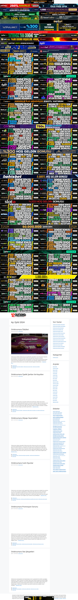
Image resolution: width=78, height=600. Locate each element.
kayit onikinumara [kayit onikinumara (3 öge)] (56, 419)
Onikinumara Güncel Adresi (17, 544)
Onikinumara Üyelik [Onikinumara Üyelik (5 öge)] (58, 465)
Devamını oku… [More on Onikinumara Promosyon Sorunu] (21, 540)
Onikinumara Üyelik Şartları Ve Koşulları (27, 374)
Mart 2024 (55, 390)
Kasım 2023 (55, 397)
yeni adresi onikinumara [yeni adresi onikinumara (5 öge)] (59, 469)
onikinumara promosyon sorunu (38, 544)
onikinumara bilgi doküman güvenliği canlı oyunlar (29, 499)
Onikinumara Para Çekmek (58, 343)
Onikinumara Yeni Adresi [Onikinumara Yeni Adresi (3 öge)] (57, 462)
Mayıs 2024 (55, 387)
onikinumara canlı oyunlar (42, 499)
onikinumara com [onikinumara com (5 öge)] (57, 431)
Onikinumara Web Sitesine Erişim (59, 341)
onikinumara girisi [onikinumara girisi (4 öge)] (57, 432)
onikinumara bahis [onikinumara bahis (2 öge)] (63, 421)
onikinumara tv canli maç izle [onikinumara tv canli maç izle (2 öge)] (61, 455)
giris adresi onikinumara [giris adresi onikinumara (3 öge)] (57, 413)
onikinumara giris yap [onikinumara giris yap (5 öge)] (58, 434)
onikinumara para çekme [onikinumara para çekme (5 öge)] (59, 452)
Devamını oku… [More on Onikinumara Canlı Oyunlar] (44, 495)
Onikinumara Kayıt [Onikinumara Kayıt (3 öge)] (56, 445)
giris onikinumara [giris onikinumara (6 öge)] (58, 417)
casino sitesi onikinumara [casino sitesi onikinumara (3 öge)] (57, 412)
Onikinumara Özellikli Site (58, 329)
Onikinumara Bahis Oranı (58, 331)
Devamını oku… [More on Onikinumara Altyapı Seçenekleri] (14, 451)
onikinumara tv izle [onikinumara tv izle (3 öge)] (56, 456)
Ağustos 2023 (55, 402)
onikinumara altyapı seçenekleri (24, 455)
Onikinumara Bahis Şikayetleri (59, 324)
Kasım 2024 (55, 376)
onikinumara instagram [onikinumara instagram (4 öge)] (58, 444)
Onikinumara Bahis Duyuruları (59, 333)
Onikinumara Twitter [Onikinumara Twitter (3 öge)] (56, 457)
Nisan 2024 (55, 388)
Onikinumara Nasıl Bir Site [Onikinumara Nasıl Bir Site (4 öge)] (59, 448)
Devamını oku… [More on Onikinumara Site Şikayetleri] (19, 585)
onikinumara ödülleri (36, 366)
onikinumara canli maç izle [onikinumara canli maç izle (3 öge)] (57, 423)
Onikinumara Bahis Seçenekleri (59, 326)
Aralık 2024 (55, 375)
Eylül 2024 (55, 380)
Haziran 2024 (55, 385)
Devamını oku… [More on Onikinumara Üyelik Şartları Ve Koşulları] (36, 406)
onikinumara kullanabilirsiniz (34, 455)
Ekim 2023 (55, 398)
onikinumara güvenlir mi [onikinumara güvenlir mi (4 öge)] (58, 443)
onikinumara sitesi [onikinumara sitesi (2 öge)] (55, 455)
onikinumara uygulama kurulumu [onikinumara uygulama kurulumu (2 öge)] (57, 459)
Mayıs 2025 (55, 370)
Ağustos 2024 (55, 381)
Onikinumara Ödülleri (20, 329)
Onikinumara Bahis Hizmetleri (59, 346)
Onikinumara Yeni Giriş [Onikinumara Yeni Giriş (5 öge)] (59, 463)
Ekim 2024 (55, 378)
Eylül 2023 (55, 400)
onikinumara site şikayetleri (17, 588)
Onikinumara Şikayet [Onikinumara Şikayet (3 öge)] (56, 466)
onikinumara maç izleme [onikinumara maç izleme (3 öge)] (57, 447)
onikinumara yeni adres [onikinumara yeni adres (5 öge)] (59, 460)
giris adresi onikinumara (16, 499)
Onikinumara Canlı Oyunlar (22, 463)
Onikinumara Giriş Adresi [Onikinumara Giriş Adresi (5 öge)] (59, 437)
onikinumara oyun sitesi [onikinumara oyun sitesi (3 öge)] (57, 449)
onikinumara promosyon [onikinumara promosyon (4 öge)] (58, 454)
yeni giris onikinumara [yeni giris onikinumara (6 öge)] (59, 471)
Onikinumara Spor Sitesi (57, 344)
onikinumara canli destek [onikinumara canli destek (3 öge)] (57, 422)
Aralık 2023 (55, 395)
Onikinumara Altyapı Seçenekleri (24, 418)
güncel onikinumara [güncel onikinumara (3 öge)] (56, 418)
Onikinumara (14, 365)
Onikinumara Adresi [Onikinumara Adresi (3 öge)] (56, 421)
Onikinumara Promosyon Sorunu (24, 506)
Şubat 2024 (55, 392)
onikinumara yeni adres (35, 588)
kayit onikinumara (15, 455)
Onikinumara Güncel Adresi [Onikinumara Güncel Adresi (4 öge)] (59, 441)
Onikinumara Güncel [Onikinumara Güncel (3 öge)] (56, 438)
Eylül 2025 (55, 366)
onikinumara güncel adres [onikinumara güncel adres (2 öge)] (56, 440)
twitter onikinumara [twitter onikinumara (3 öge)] (56, 468)
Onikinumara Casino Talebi (58, 334)
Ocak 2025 (55, 373)
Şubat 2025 (55, 371)
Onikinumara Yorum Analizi (58, 339)
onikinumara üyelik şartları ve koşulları (29, 410)
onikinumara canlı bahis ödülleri (17, 366)
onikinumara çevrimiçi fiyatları (17, 410)
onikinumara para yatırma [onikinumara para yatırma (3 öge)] (57, 451)
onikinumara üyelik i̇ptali (26, 588)
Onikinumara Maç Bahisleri (58, 328)
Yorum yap (14, 367)
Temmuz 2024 (55, 383)
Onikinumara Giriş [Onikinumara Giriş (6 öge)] (58, 436)
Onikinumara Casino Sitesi (27, 366)
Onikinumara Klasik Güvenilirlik (59, 338)
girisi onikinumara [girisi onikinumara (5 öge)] (57, 415)
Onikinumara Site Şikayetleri (22, 551)
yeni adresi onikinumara (40, 410)
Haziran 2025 (55, 368)
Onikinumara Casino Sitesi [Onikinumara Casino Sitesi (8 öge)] (57, 428)
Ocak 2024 (55, 393)
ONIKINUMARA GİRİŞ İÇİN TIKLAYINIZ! (39, 32)
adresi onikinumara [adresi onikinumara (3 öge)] (56, 411)
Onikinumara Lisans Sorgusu (58, 336)
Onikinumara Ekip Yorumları (58, 348)
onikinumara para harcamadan (27, 544)
